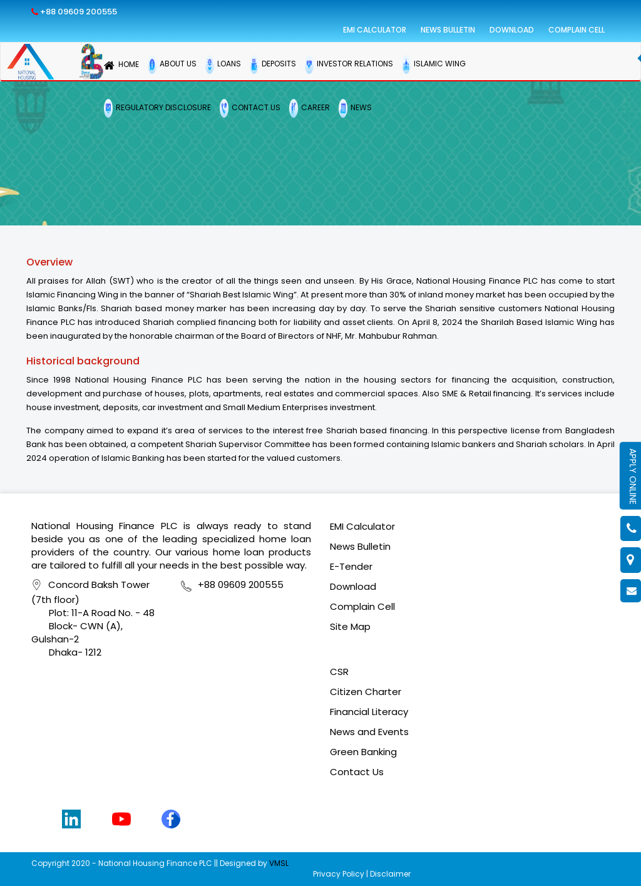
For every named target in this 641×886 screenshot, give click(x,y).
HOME (121, 65)
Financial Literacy (369, 711)
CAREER (309, 108)
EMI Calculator (374, 29)
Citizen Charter (365, 691)
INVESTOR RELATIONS (349, 64)
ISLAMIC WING (434, 64)
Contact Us (357, 771)
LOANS (223, 64)
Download (512, 29)
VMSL (279, 863)
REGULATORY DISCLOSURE (157, 108)
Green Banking (363, 751)
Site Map (350, 626)
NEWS (355, 108)
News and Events (369, 731)
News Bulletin (448, 29)
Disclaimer (390, 873)
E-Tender (351, 566)
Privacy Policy (338, 873)
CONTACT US (250, 108)
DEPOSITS (273, 64)
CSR (339, 671)
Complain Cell (576, 29)
